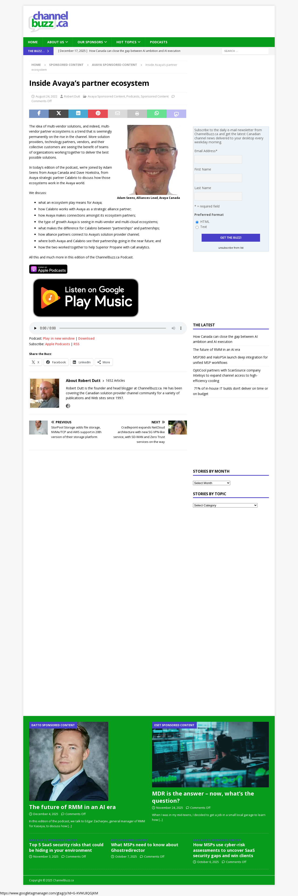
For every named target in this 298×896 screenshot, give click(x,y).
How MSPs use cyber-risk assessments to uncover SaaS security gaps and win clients (224, 850)
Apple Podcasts (57, 344)
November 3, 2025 (45, 856)
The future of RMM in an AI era (216, 349)
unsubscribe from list (231, 247)
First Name (202, 169)
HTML (205, 221)
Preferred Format (209, 214)
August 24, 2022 (46, 96)
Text (203, 226)
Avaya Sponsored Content (106, 96)
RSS (76, 344)
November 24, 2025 (169, 808)
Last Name (202, 188)
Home (33, 42)
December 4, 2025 (45, 814)
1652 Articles (115, 380)
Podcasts (158, 42)
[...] (70, 826)
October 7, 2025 (126, 856)
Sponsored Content (66, 65)
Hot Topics (126, 42)
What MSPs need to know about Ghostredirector (144, 847)
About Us (55, 42)
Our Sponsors (90, 42)
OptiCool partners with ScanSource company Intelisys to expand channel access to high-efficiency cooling (227, 375)
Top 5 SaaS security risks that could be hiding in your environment (66, 847)
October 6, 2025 (208, 862)
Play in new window (58, 338)
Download (86, 338)
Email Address (205, 151)
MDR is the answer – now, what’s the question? (203, 796)
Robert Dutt (72, 96)
